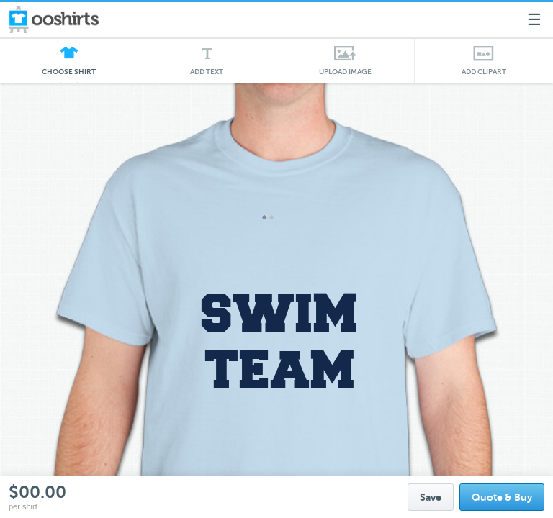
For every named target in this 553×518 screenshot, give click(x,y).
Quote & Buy (502, 497)
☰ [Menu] (534, 20)
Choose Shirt (69, 75)
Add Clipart (484, 72)
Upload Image (345, 72)
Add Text (207, 72)
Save (430, 497)
